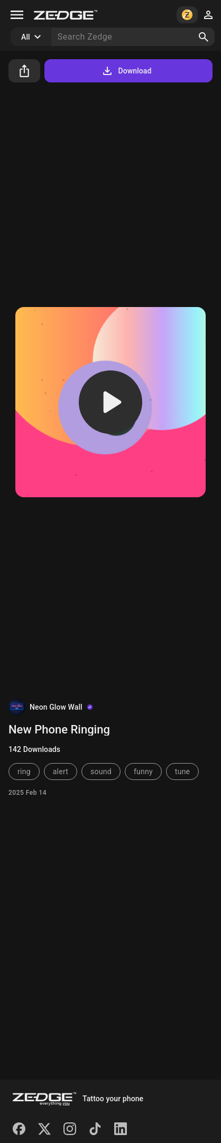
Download (126, 70)
